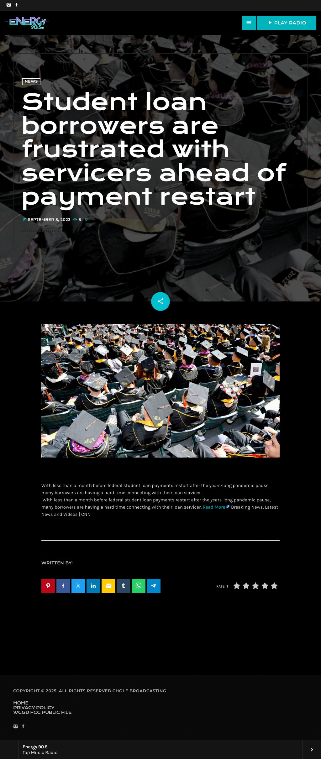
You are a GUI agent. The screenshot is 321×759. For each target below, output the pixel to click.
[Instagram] (8, 5)
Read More (214, 507)
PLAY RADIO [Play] (286, 22)
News (31, 81)
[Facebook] (16, 5)
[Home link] (27, 23)
